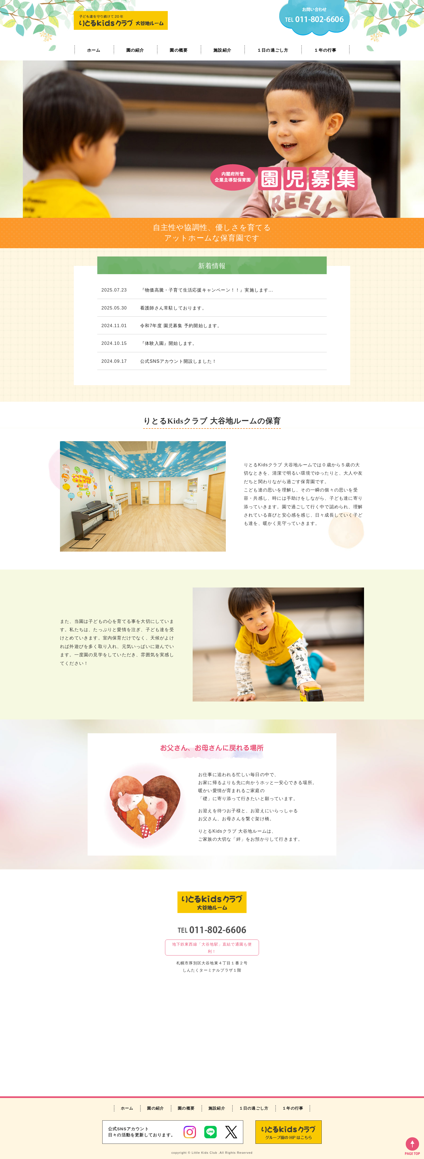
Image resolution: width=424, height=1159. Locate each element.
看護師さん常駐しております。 (173, 308)
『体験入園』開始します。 (168, 343)
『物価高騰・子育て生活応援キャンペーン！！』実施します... (206, 290)
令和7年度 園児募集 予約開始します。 (181, 325)
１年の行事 (325, 50)
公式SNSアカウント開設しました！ (178, 361)
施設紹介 (222, 50)
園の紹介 (135, 50)
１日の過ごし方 (272, 50)
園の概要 (179, 50)
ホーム (94, 50)
